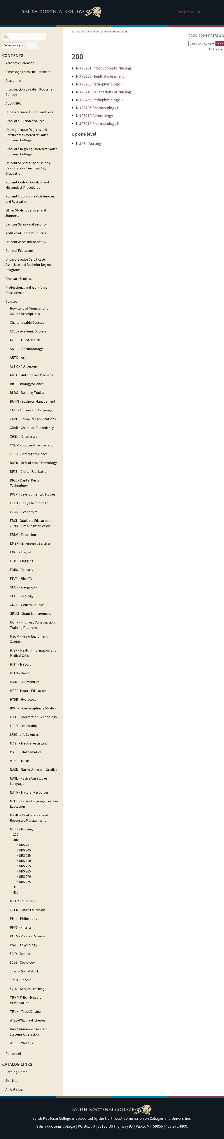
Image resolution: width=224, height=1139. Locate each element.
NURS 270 (23, 876)
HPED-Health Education (28, 690)
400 (15, 892)
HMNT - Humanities (25, 682)
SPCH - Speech (21, 980)
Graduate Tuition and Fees (24, 121)
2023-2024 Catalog (82, 31)
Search (32, 45)
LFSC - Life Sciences (24, 734)
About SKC (13, 103)
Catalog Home (16, 1072)
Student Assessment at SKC (26, 242)
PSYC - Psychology (23, 945)
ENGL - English (21, 552)
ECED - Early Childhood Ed (29, 503)
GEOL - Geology (21, 596)
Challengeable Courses (27, 322)
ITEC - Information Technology (33, 717)
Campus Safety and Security (26, 224)
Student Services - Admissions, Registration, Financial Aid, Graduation (28, 168)
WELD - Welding (21, 1043)
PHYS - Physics (21, 927)
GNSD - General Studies (27, 604)
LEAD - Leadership (23, 725)
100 (15, 834)
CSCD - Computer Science (28, 454)
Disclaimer (13, 80)
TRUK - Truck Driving (25, 1011)
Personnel (13, 1053)
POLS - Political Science (27, 936)
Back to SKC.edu (190, 12)
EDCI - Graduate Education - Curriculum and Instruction (30, 523)
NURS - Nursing (21, 829)
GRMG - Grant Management (30, 613)
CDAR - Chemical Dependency (32, 427)
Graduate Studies (18, 278)
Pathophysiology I (99, 84)
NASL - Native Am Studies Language (28, 781)
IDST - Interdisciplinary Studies (33, 708)
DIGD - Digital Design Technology (25, 483)
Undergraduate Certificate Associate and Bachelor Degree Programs (28, 264)
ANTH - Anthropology (26, 348)
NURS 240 (23, 860)
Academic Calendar (19, 63)
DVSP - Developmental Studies (32, 494)
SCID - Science (20, 953)
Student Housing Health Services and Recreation (29, 199)
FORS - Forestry (21, 569)
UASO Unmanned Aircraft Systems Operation (28, 1031)
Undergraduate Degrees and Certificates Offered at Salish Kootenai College (26, 134)
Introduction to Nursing (103, 68)
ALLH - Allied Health (25, 340)
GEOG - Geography (24, 587)
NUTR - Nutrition (23, 901)
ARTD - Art (18, 357)
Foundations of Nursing (103, 91)
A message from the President (28, 71)
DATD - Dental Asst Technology (33, 462)
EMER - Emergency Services (30, 543)
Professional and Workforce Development (26, 290)
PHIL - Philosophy (23, 918)
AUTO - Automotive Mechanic (32, 375)
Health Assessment (100, 76)
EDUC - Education (23, 534)
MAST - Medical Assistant (28, 743)
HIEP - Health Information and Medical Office (33, 653)
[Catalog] (201, 43)
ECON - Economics (24, 512)
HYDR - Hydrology (23, 699)
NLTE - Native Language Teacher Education (34, 803)
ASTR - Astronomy (23, 366)
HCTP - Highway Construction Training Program (32, 625)
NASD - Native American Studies (33, 769)
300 (15, 887)
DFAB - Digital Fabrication (29, 471)
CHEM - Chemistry (23, 436)
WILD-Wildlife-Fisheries (27, 1020)
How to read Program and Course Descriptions (29, 311)
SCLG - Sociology (22, 962)
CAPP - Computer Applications (33, 419)
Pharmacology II (97, 123)
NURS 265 (23, 871)
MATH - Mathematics (25, 752)
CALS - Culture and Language (31, 410)
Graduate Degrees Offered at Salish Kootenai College (31, 151)
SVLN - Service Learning (27, 988)
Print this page (216, 49)
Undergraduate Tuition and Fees (29, 112)
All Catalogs (14, 1089)
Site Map (11, 1080)
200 (15, 839)
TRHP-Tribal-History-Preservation (26, 1000)
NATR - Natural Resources (29, 792)
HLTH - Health (20, 673)
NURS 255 (23, 866)
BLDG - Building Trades (27, 392)
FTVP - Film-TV (21, 578)
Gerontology (94, 115)
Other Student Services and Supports (25, 213)
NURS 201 (23, 845)
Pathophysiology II (99, 99)
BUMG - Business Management (33, 401)
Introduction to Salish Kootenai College (29, 92)
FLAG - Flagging (21, 561)
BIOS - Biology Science (26, 384)
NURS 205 (23, 850)
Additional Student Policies (25, 233)
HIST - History (20, 664)
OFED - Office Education (27, 910)
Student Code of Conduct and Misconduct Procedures (27, 185)
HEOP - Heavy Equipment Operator (29, 639)
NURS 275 (23, 882)
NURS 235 (23, 855)
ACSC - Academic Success (28, 331)
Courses (11, 301)
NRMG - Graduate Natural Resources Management (29, 818)
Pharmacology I (97, 107)
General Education (19, 250)
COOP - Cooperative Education (33, 445)
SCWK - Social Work (24, 971)
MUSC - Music (19, 761)
